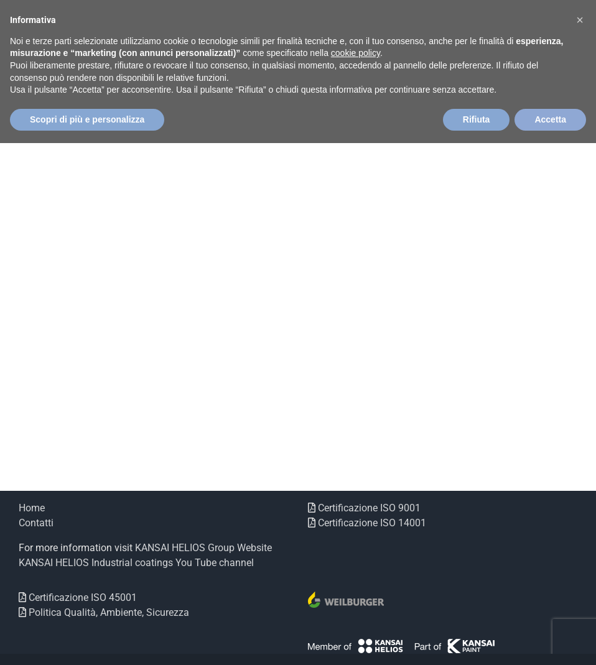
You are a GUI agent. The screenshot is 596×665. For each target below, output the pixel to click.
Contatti (36, 523)
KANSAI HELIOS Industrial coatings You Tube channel (136, 563)
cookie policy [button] (355, 53)
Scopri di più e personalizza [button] (87, 119)
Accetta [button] (550, 119)
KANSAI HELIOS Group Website (203, 548)
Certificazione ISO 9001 (368, 508)
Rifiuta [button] (476, 119)
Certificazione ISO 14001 (370, 523)
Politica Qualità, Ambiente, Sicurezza (107, 612)
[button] (580, 20)
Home (32, 508)
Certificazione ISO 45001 (81, 597)
